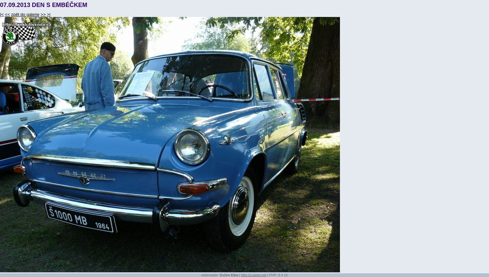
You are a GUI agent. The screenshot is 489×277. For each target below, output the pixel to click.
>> (43, 14)
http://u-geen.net (253, 275)
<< (7, 14)
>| (48, 14)
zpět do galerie (25, 14)
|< (2, 14)
